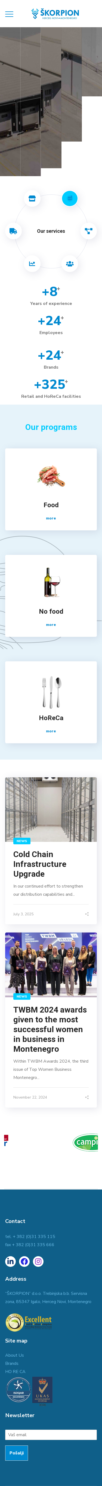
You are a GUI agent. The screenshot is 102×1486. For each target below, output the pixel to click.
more (51, 518)
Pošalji (17, 1453)
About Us (14, 1355)
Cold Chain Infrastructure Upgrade (39, 864)
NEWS (22, 841)
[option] (51, 1144)
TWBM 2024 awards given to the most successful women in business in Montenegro (50, 1029)
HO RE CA (15, 1372)
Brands (11, 1363)
